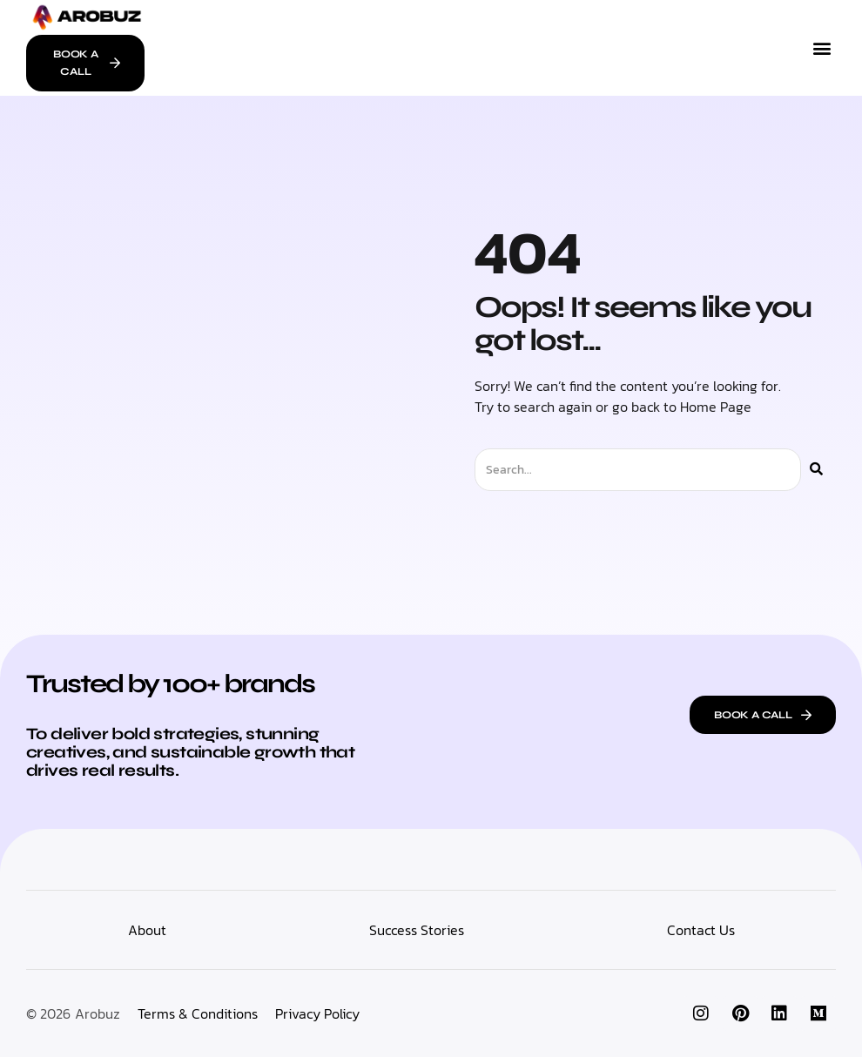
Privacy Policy (317, 1013)
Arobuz (97, 1013)
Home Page (715, 406)
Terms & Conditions (198, 1013)
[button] (821, 47)
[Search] (816, 469)
